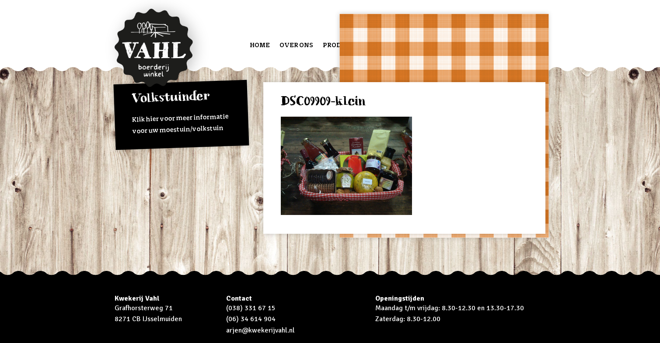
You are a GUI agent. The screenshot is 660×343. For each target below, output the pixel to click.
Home (260, 45)
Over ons (296, 45)
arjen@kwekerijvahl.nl (260, 330)
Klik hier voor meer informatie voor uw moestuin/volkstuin (180, 112)
